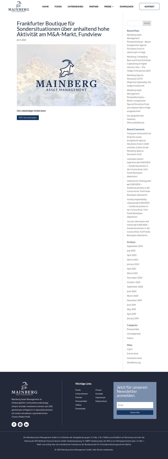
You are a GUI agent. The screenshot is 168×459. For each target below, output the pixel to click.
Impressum (100, 397)
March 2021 (132, 273)
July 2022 (131, 250)
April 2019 (131, 314)
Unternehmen (81, 393)
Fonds (78, 390)
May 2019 (131, 309)
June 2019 (131, 305)
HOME (45, 6)
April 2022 (132, 255)
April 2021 (131, 268)
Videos (130, 338)
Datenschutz (101, 401)
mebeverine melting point (139, 181)
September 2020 (135, 286)
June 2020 (131, 291)
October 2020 (133, 282)
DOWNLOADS (126, 6)
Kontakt (99, 393)
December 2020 (134, 277)
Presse (98, 390)
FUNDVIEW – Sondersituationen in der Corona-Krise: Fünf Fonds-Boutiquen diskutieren (138, 169)
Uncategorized (133, 333)
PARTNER (93, 6)
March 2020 (132, 296)
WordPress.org (134, 362)
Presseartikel (133, 329)
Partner (78, 397)
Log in (130, 349)
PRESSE (107, 6)
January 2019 (133, 318)
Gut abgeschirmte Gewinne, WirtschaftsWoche (135, 119)
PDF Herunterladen (28, 117)
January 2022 (133, 264)
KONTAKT (149, 6)
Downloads (80, 408)
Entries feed (132, 353)
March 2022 (132, 259)
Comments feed (134, 358)
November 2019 (134, 300)
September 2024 (135, 246)
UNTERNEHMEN (75, 6)
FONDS (58, 6)
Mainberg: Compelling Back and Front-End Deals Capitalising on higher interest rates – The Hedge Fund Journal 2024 (139, 63)
